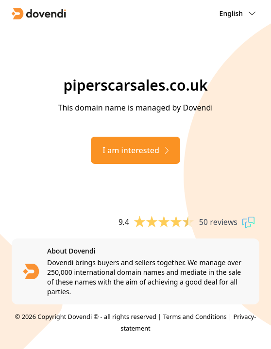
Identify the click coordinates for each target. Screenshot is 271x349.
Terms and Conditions (195, 316)
